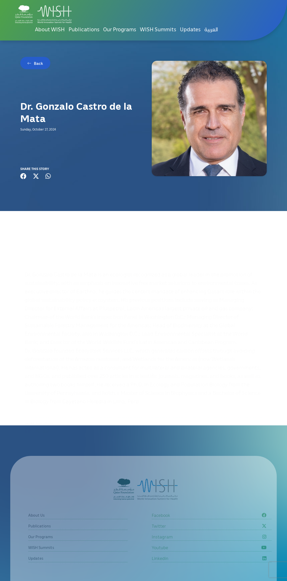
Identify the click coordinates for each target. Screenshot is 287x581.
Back (38, 64)
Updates (190, 29)
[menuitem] (211, 29)
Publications (84, 29)
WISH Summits (158, 29)
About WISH (50, 29)
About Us (36, 522)
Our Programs (119, 29)
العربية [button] (211, 29)
